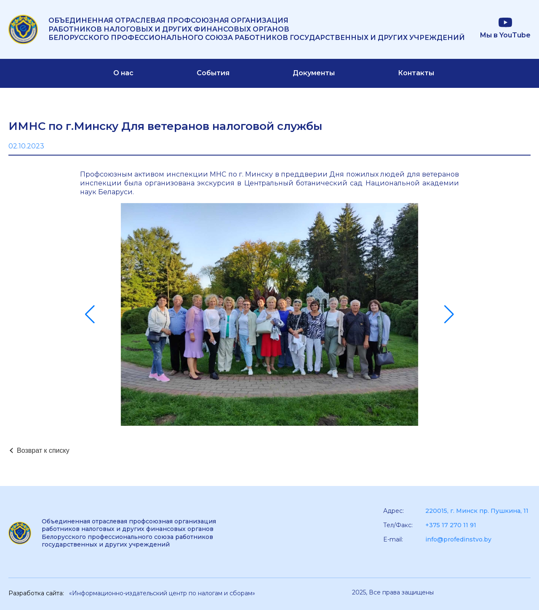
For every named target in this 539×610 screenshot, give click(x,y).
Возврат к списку (43, 450)
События (213, 73)
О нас (123, 73)
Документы (314, 73)
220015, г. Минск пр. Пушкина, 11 (476, 511)
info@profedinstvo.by (458, 539)
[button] (90, 314)
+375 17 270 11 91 (450, 525)
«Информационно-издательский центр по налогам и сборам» (162, 593)
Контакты (416, 73)
